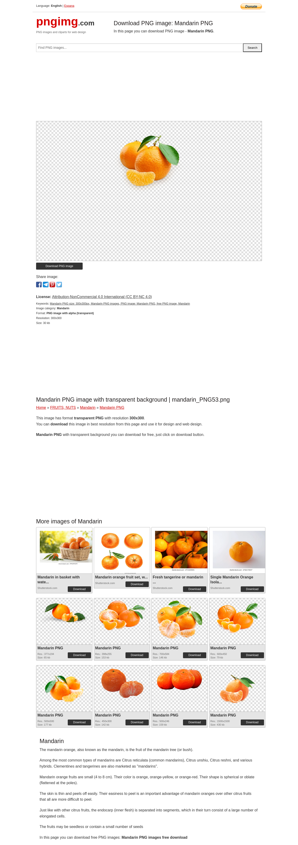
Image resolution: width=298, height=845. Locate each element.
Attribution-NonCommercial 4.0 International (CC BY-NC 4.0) (102, 297)
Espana (69, 5)
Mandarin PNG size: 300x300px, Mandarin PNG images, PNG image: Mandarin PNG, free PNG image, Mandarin (120, 303)
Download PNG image (59, 266)
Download (79, 589)
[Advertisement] (149, 88)
